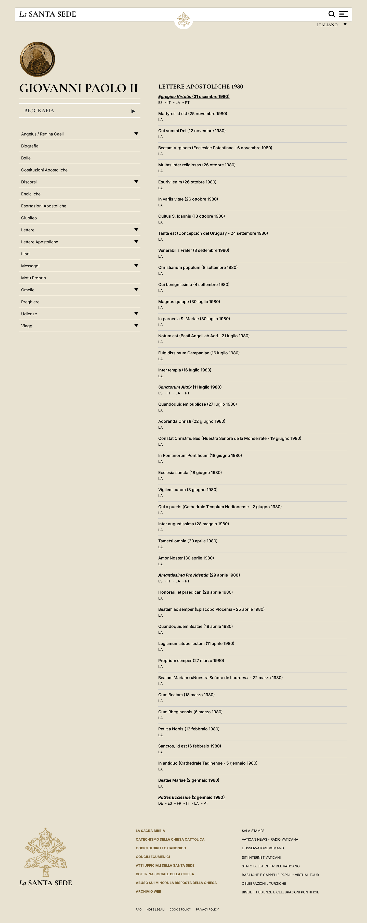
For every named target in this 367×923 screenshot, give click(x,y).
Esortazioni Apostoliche (43, 205)
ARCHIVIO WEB (148, 891)
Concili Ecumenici (153, 857)
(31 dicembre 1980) (194, 96)
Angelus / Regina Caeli (42, 133)
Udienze (29, 313)
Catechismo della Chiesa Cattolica (170, 839)
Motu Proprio (33, 277)
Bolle (26, 157)
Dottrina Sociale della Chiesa (165, 874)
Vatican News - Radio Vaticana (270, 839)
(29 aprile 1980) (199, 575)
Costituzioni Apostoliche (44, 169)
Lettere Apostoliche (39, 241)
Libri (25, 253)
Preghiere (30, 301)
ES (160, 102)
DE (160, 803)
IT (169, 102)
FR (179, 803)
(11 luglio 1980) (190, 387)
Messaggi (30, 265)
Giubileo (29, 217)
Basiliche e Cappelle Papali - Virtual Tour (280, 875)
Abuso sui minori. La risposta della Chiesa (176, 883)
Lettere (27, 229)
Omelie (27, 289)
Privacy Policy (207, 909)
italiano (328, 26)
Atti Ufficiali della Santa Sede (165, 865)
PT (187, 102)
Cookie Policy (180, 909)
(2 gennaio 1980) (191, 797)
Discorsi (29, 181)
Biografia (79, 110)
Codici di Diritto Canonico (161, 848)
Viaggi (27, 325)
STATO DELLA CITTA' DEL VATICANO (271, 866)
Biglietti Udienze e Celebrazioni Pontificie (280, 892)
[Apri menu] (343, 14)
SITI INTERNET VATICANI (261, 857)
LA (178, 102)
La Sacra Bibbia (150, 831)
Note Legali (156, 909)
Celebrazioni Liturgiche (264, 883)
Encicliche (31, 193)
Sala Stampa (253, 831)
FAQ (138, 909)
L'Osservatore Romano (263, 848)
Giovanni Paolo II (78, 88)
